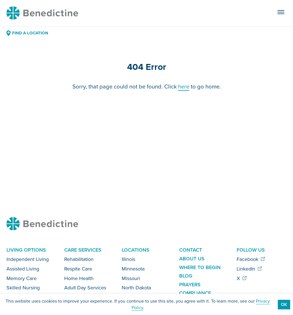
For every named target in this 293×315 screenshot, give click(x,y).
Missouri (131, 278)
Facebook (251, 259)
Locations (135, 250)
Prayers (190, 284)
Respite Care (78, 268)
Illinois (128, 259)
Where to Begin (200, 267)
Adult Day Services (85, 287)
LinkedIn (249, 268)
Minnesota (133, 268)
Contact (190, 250)
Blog (185, 275)
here (183, 86)
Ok (284, 304)
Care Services (82, 250)
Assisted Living (22, 268)
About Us (192, 258)
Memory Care (21, 278)
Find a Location (27, 33)
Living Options (26, 250)
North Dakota (136, 287)
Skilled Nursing (23, 287)
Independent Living (27, 259)
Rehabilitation (79, 259)
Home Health (79, 278)
